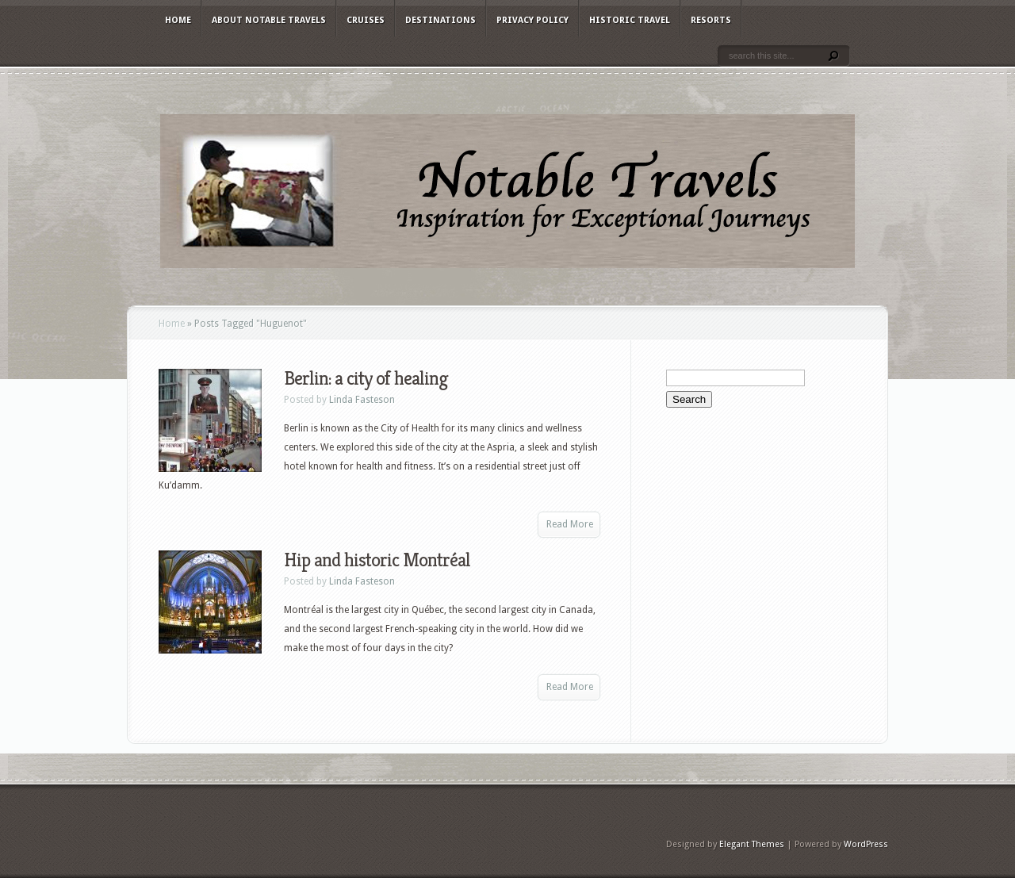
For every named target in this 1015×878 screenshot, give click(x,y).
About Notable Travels (269, 20)
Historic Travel (629, 20)
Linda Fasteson (362, 399)
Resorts (711, 20)
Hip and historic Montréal (377, 560)
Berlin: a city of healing (366, 378)
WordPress (866, 844)
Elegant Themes (751, 844)
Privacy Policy (532, 20)
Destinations (440, 20)
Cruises (366, 20)
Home (178, 20)
